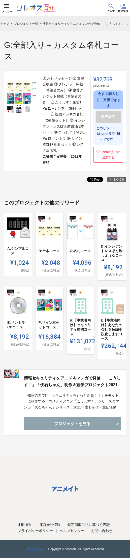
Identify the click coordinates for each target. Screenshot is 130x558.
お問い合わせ (101, 531)
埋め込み (117, 179)
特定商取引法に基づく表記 (89, 525)
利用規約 (25, 525)
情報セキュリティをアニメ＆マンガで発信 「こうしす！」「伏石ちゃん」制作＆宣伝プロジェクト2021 (72, 381)
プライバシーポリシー (35, 531)
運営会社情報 (49, 525)
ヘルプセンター (72, 531)
